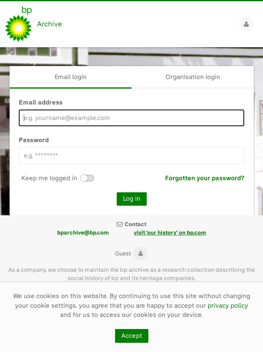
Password (34, 140)
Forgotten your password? (204, 178)
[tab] (71, 77)
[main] (131, 131)
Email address (41, 102)
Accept (131, 335)
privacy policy (228, 305)
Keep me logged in (49, 178)
